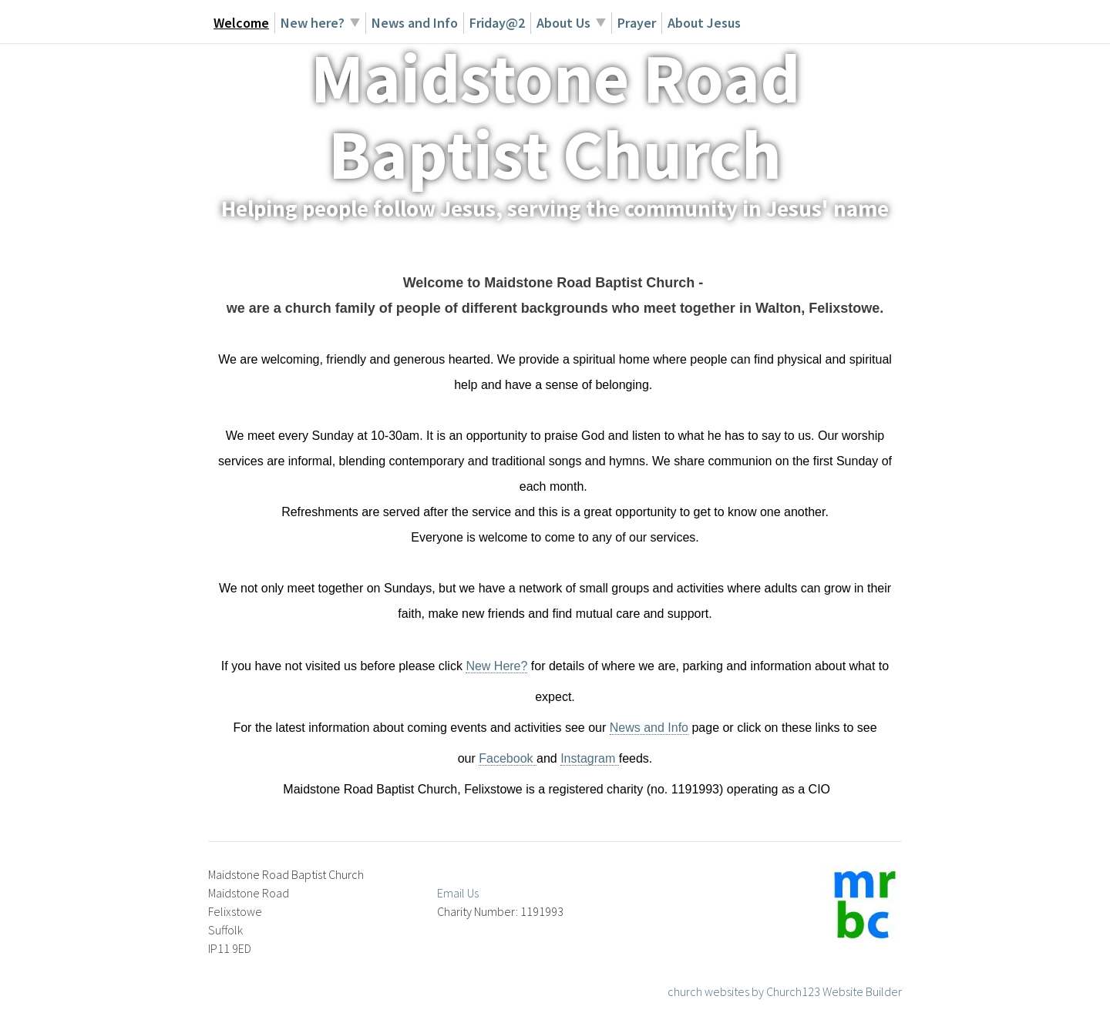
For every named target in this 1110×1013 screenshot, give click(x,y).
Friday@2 (497, 23)
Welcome (241, 23)
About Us (563, 23)
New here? (313, 23)
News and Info (415, 23)
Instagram (589, 758)
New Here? (496, 666)
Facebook (507, 758)
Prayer (636, 23)
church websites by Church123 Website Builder (785, 991)
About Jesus (704, 23)
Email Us (458, 893)
